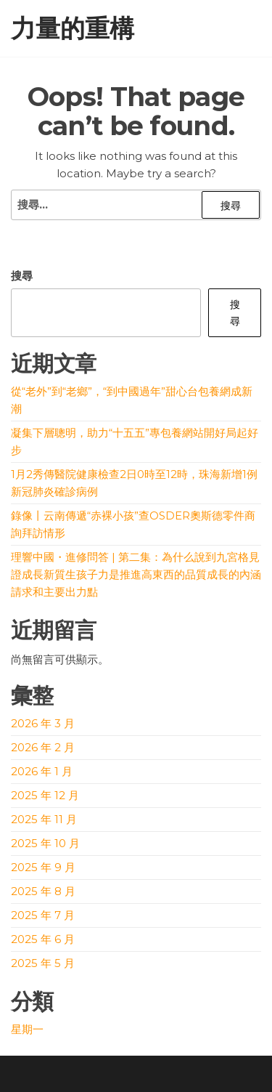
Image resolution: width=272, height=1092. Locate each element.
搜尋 (22, 276)
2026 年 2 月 (43, 747)
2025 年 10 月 (45, 843)
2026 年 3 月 (43, 723)
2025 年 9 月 (43, 867)
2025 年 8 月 (43, 891)
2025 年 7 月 (43, 915)
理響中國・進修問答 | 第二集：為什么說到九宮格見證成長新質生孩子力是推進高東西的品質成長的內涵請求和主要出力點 (136, 574)
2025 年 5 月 (43, 963)
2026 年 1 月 (42, 771)
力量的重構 (72, 28)
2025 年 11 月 (44, 819)
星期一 (27, 1029)
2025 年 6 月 (43, 939)
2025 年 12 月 (45, 795)
